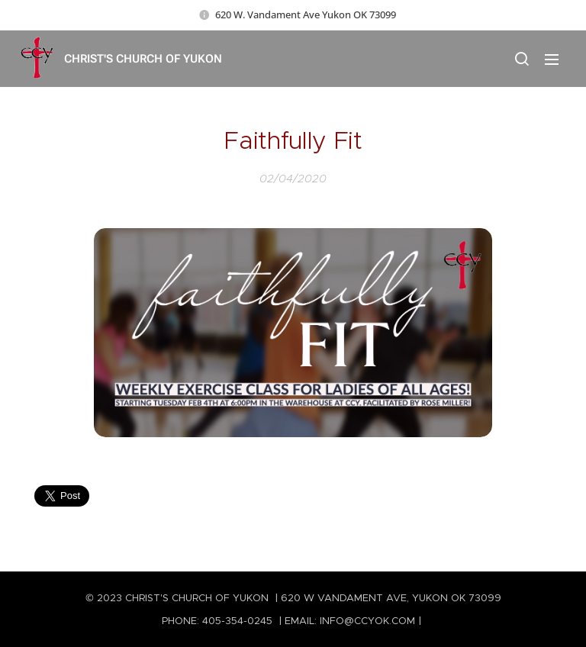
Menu (552, 59)
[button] (521, 59)
